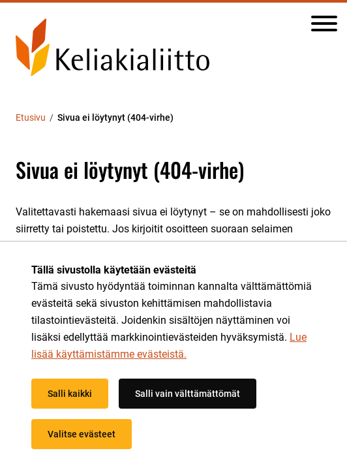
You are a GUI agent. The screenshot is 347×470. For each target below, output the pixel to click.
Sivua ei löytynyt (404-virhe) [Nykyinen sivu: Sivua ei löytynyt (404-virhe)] (115, 117)
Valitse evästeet (81, 434)
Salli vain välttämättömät (187, 393)
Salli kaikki (70, 393)
